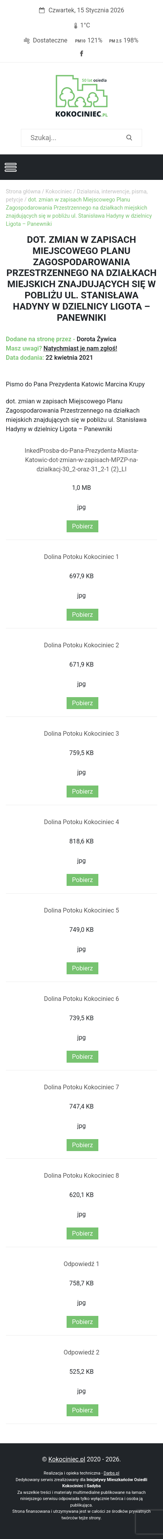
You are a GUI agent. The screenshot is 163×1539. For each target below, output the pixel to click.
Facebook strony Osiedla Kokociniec (81, 53)
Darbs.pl (112, 1473)
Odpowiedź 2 (81, 1352)
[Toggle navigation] (10, 167)
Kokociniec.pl (66, 1459)
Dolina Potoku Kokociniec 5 (81, 910)
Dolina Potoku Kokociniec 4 (81, 822)
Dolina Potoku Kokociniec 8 (81, 1175)
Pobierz (82, 526)
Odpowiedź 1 (81, 1264)
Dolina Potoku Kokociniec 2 (81, 645)
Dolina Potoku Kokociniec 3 (81, 733)
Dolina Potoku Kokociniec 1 (81, 556)
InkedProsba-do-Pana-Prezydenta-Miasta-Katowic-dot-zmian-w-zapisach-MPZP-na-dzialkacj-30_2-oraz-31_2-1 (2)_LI (82, 460)
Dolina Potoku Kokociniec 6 (81, 998)
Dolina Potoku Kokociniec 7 (81, 1087)
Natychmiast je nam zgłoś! (80, 348)
